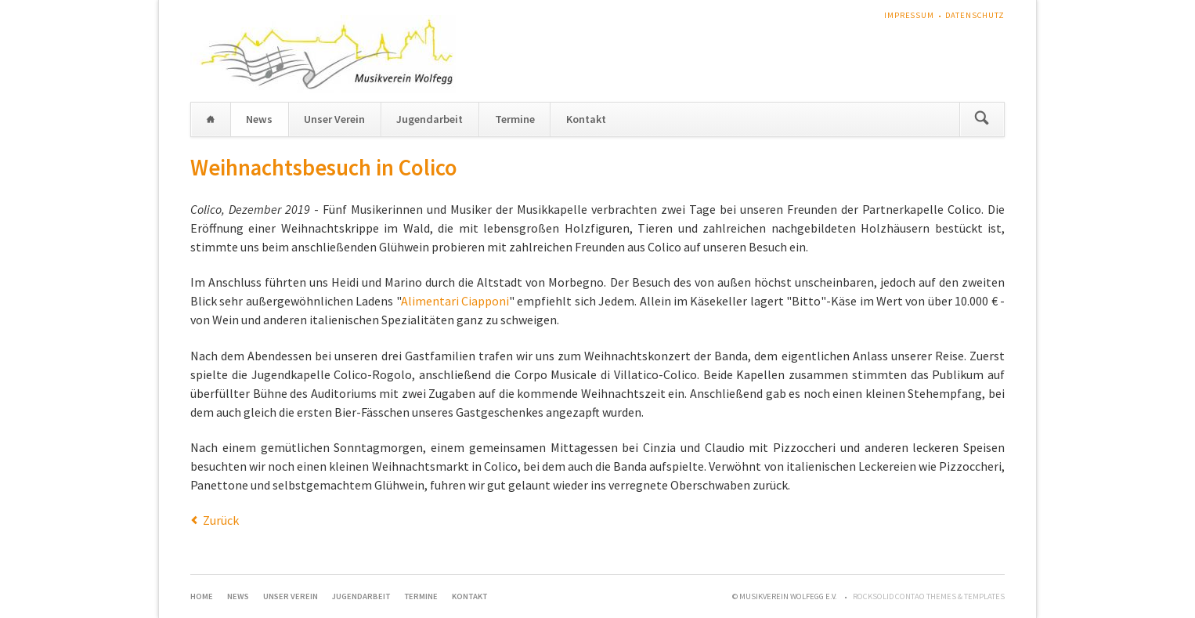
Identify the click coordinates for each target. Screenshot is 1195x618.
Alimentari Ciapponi (455, 301)
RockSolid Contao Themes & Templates (929, 596)
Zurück (221, 520)
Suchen (981, 119)
